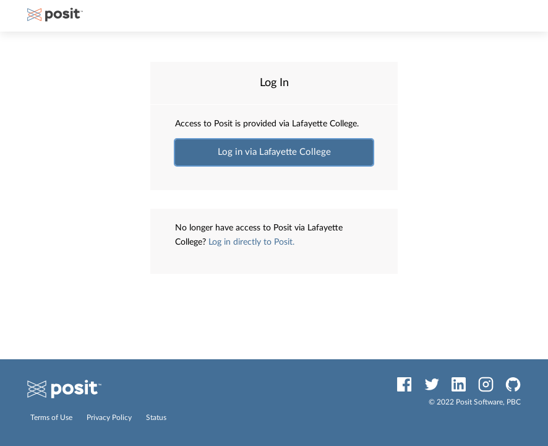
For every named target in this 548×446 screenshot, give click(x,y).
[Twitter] (431, 384)
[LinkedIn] (458, 384)
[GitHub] (513, 384)
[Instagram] (486, 384)
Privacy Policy (110, 417)
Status (156, 417)
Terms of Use (52, 417)
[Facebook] (404, 384)
